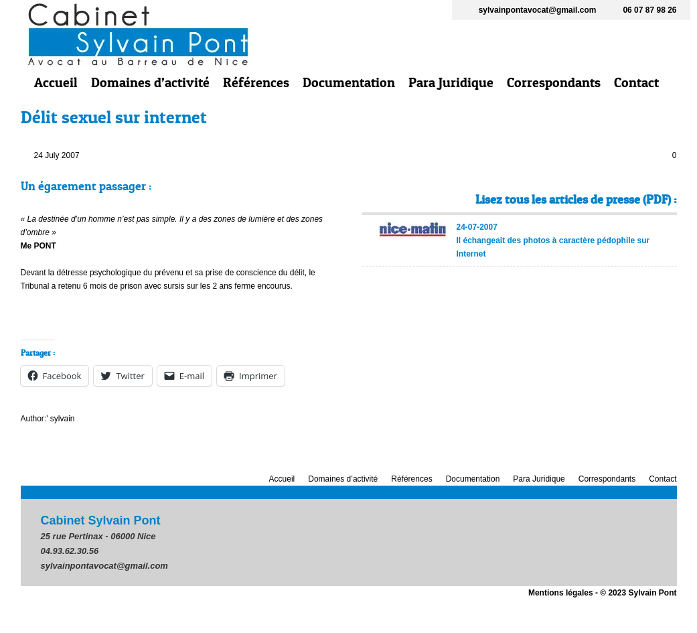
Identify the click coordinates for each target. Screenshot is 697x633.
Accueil (56, 82)
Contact (636, 82)
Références (256, 82)
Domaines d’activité (150, 82)
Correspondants (554, 82)
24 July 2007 (57, 155)
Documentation (349, 82)
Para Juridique (450, 82)
